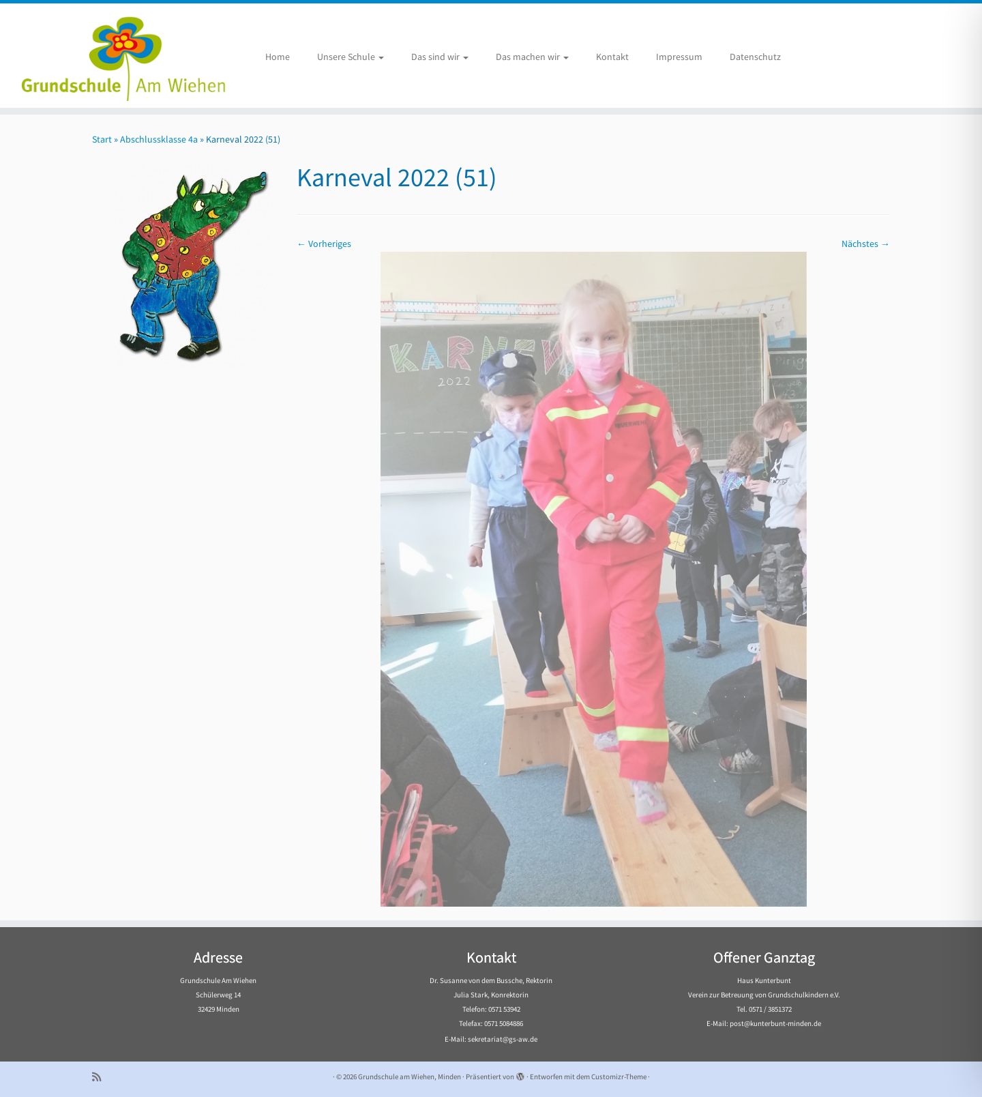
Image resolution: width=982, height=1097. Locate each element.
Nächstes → (866, 243)
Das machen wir (532, 56)
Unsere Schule (350, 56)
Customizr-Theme (618, 1076)
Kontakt (612, 56)
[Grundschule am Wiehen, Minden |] (113, 55)
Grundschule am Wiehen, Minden (409, 1076)
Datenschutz (755, 56)
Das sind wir (439, 56)
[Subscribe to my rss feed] (101, 1077)
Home (277, 56)
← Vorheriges (324, 243)
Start (102, 139)
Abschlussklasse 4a (159, 139)
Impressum (679, 56)
